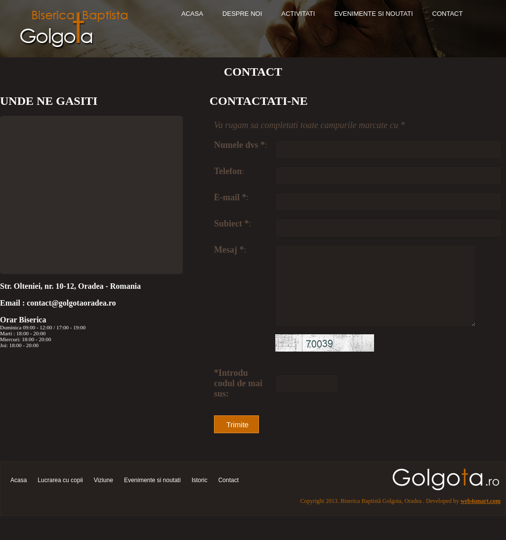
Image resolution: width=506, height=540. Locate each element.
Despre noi (242, 13)
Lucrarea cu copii (60, 496)
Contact (447, 13)
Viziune (103, 496)
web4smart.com (481, 516)
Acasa (192, 13)
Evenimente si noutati (373, 13)
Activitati (298, 13)
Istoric (200, 496)
